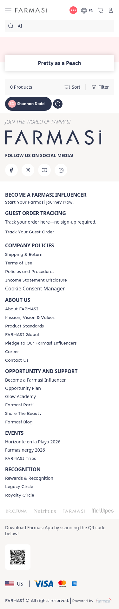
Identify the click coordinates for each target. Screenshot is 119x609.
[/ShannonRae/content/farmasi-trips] (20, 458)
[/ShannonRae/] (31, 10)
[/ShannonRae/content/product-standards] (24, 326)
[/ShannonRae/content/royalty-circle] (19, 495)
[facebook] (11, 170)
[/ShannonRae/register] (39, 202)
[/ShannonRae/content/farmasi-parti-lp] (19, 405)
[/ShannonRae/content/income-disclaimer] (36, 280)
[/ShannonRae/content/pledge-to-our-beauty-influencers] (40, 343)
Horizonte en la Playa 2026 (32, 441)
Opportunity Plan (23, 388)
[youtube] (44, 170)
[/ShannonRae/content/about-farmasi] (21, 309)
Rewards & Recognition (29, 478)
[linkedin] (61, 170)
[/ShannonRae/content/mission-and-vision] (30, 317)
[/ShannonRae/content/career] (12, 351)
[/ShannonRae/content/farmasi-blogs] (18, 422)
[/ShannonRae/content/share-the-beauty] (23, 413)
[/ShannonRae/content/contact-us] (16, 360)
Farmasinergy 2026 (25, 450)
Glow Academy (20, 396)
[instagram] (28, 170)
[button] (16, 583)
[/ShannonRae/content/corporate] (22, 334)
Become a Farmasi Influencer (35, 380)
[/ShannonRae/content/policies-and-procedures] (29, 271)
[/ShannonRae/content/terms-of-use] (18, 263)
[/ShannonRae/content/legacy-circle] (19, 486)
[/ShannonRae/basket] (100, 10)
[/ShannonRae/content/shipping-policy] (24, 254)
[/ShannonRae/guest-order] (29, 232)
